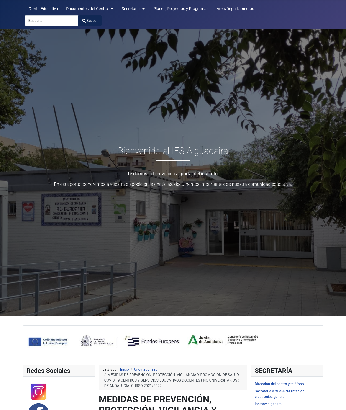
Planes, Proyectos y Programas (180, 8)
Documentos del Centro (87, 8)
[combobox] (52, 20)
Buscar (90, 20)
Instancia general (269, 404)
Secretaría (131, 8)
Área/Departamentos (235, 8)
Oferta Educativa (43, 8)
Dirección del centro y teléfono (279, 384)
